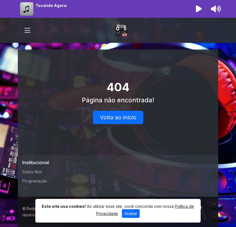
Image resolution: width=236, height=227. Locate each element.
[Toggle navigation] (27, 30)
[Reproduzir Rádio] (199, 9)
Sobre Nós (32, 171)
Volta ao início (118, 117)
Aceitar (130, 213)
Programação (34, 181)
